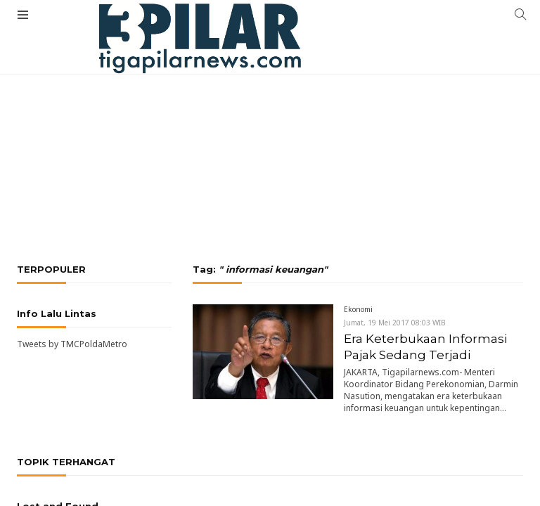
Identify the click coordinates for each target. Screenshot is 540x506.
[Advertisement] (270, 105)
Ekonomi (358, 309)
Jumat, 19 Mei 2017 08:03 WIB (395, 322)
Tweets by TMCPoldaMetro (72, 344)
